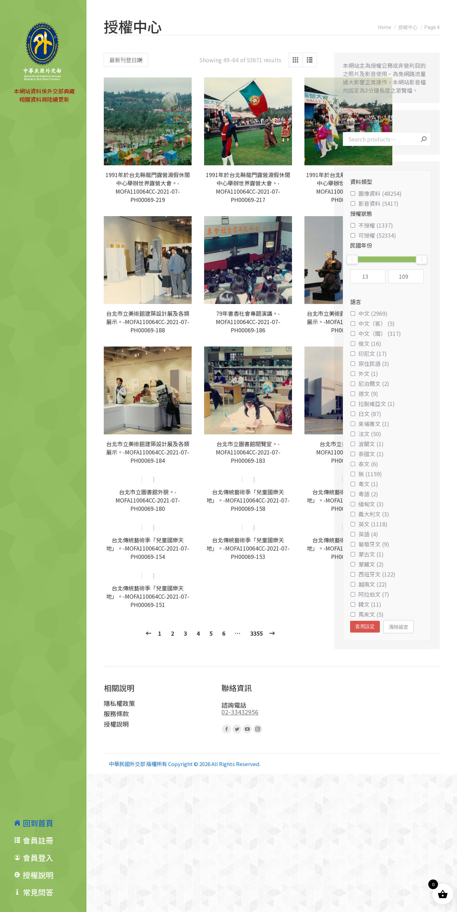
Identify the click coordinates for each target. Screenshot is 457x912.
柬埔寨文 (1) (369, 424)
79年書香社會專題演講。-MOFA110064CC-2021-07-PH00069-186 (248, 321)
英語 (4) (364, 534)
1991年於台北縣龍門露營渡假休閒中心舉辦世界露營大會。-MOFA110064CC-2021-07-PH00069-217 (248, 187)
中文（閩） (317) (375, 333)
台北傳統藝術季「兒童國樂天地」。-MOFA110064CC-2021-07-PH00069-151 (147, 596)
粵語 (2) (364, 494)
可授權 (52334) (373, 235)
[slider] (352, 259)
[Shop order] (126, 60)
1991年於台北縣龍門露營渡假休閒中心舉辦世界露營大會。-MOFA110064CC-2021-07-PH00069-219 (148, 187)
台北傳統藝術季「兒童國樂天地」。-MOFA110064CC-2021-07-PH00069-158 (248, 500)
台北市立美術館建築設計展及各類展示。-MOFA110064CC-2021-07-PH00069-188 (147, 321)
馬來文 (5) (367, 614)
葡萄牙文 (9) (369, 544)
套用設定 (365, 626)
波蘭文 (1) (367, 444)
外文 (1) (364, 373)
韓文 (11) (365, 604)
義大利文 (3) (369, 514)
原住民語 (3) (369, 363)
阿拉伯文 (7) (369, 594)
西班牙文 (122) (372, 574)
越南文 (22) (368, 584)
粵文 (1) (364, 484)
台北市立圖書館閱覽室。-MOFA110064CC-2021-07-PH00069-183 (248, 452)
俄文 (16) (365, 343)
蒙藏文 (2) (367, 564)
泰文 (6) (364, 464)
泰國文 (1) (367, 454)
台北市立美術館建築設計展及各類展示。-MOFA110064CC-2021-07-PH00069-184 (147, 452)
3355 (256, 633)
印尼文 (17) (368, 353)
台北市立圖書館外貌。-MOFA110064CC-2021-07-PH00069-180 (148, 500)
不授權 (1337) (371, 225)
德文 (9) (364, 393)
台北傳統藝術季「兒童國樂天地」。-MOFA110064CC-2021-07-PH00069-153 (248, 548)
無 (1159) (366, 474)
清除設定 (398, 626)
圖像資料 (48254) (376, 193)
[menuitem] (50, 822)
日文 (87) (365, 413)
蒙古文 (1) (367, 554)
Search (423, 139)
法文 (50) (365, 434)
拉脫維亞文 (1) (372, 403)
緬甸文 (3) (367, 504)
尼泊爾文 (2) (369, 383)
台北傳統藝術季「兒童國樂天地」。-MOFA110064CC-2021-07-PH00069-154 (147, 548)
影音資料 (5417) (374, 203)
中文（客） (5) (372, 323)
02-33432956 (239, 711)
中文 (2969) (368, 313)
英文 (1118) (368, 524)
